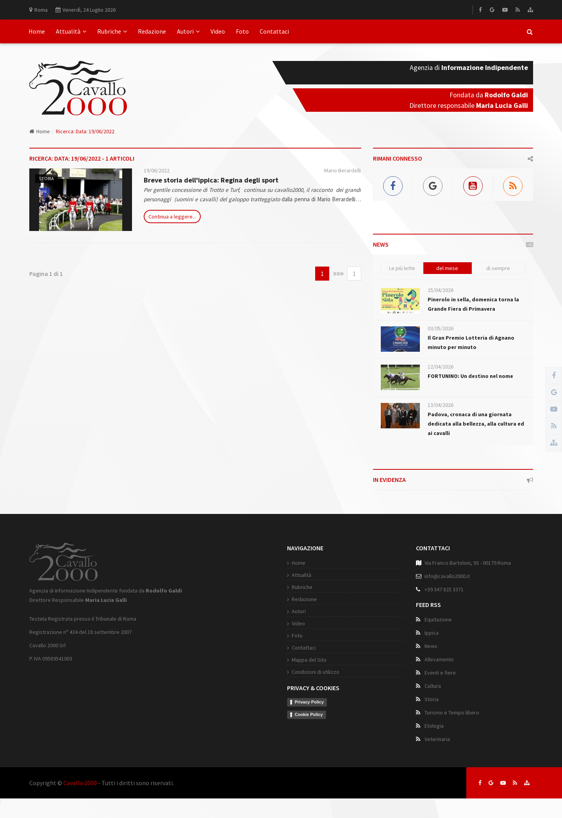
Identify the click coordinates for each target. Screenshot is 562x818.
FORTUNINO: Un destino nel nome (470, 375)
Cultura (433, 685)
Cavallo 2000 (80, 783)
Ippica (432, 632)
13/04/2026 (440, 404)
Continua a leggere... (172, 216)
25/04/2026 (440, 290)
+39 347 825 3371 (444, 589)
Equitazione (438, 619)
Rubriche (112, 31)
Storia (46, 178)
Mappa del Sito (309, 659)
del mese (447, 268)
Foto (242, 31)
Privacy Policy (309, 702)
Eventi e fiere (440, 672)
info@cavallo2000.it (447, 576)
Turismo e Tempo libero (452, 712)
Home (37, 31)
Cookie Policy (309, 714)
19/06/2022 (156, 170)
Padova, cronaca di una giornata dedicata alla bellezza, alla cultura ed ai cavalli (476, 424)
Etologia (434, 725)
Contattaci (274, 31)
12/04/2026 (440, 366)
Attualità (71, 31)
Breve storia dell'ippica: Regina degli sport (211, 179)
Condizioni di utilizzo (315, 671)
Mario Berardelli (342, 170)
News (431, 646)
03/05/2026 (440, 328)
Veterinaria (437, 739)
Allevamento (439, 659)
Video (218, 31)
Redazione (152, 31)
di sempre (498, 268)
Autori (188, 31)
